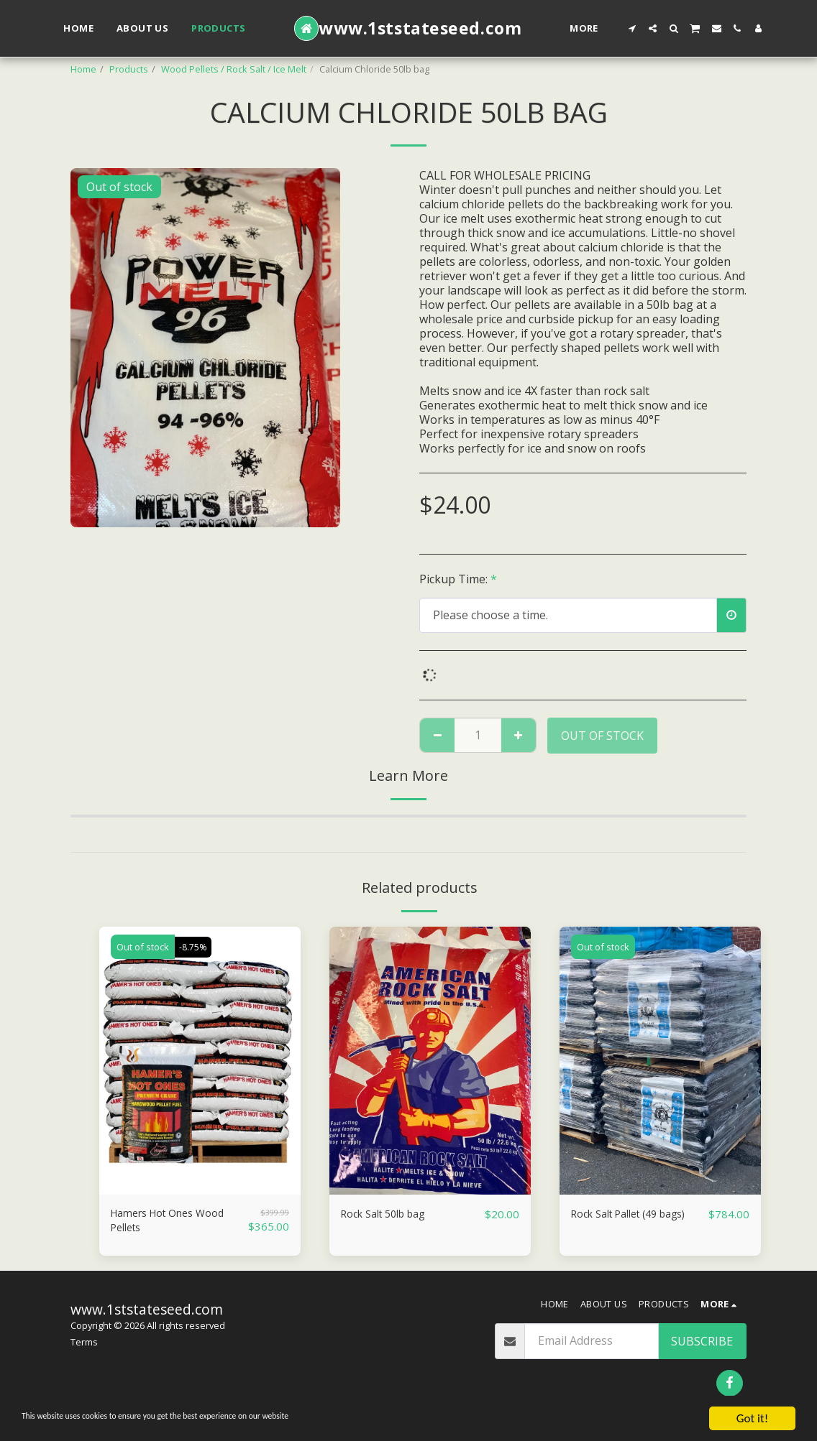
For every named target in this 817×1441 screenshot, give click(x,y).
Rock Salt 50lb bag (390, 1215)
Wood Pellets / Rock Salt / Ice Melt (233, 68)
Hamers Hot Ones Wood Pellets (176, 1223)
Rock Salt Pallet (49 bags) (638, 1215)
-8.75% (195, 946)
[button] (632, 28)
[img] (200, 1061)
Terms (84, 1347)
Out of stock (602, 735)
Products (128, 68)
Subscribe (702, 1346)
